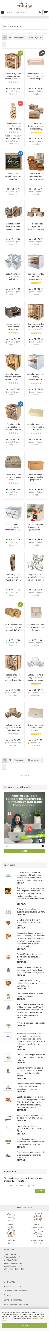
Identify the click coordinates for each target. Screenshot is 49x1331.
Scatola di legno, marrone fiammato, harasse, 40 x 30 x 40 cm (13, 377)
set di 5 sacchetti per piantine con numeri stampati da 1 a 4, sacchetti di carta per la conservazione (13, 627)
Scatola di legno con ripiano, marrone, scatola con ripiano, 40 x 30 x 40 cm (13, 76)
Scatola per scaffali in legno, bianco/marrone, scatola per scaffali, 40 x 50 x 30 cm (36, 277)
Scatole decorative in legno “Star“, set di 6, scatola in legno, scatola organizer (13, 126)
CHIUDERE (24, 1325)
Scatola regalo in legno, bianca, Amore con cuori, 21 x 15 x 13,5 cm (13, 527)
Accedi (24, 851)
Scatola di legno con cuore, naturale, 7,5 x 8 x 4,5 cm (35, 627)
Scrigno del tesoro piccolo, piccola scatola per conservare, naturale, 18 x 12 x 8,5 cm (35, 728)
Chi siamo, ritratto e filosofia (15, 1291)
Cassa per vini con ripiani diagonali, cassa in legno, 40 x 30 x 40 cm (13, 678)
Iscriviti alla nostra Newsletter (16, 1304)
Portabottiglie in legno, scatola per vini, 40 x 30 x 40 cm (13, 427)
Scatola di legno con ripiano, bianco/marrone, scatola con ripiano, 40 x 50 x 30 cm (35, 377)
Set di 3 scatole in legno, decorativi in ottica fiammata (13, 727)
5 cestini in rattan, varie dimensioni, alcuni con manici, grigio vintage (13, 227)
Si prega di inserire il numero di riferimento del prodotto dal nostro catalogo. (23, 1179)
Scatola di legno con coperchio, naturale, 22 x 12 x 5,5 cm (35, 427)
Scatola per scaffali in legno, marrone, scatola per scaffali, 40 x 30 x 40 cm (36, 327)
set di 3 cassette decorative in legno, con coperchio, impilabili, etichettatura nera (36, 126)
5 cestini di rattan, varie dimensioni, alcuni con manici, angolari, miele (35, 176)
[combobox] (35, 37)
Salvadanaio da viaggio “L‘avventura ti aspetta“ (13, 176)
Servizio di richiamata (13, 1300)
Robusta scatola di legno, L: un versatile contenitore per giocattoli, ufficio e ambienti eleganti (35, 76)
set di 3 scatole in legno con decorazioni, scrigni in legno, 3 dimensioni (36, 227)
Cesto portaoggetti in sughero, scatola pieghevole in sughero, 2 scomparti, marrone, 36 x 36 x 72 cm (35, 477)
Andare (40, 1191)
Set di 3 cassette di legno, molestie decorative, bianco (36, 677)
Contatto (7, 1295)
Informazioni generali (13, 1286)
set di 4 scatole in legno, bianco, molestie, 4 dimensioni (13, 277)
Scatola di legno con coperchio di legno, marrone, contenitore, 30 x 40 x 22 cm (13, 477)
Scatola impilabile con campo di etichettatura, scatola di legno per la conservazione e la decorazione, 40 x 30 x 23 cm (13, 327)
